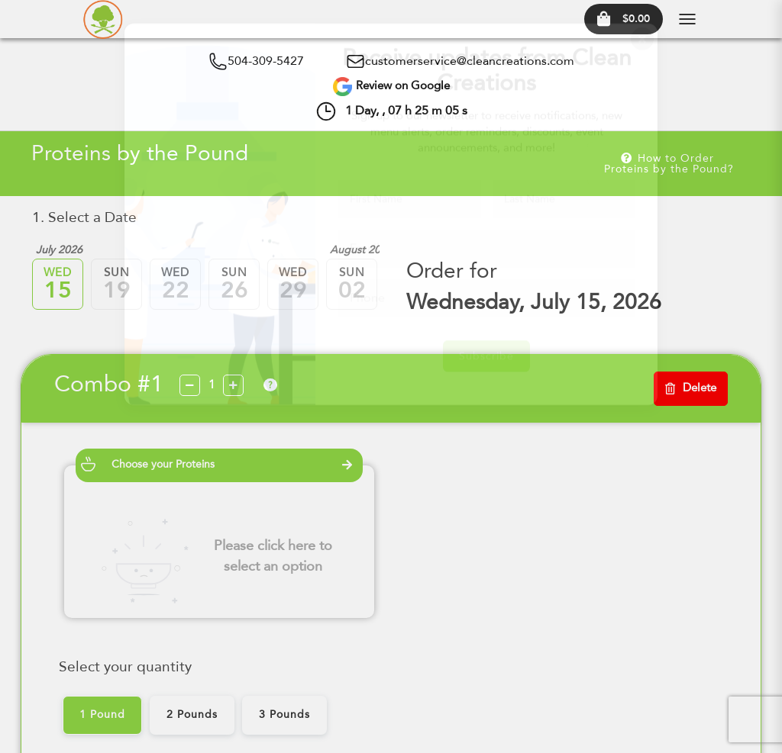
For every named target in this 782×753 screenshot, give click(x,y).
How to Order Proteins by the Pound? (669, 164)
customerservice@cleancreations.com (469, 62)
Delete (690, 388)
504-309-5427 (266, 62)
